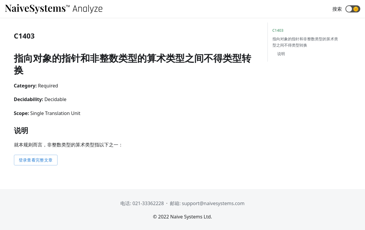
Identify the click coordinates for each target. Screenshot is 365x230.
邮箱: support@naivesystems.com (207, 203)
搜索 (337, 9)
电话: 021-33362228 (142, 203)
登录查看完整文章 (35, 160)
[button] (352, 8)
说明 (281, 53)
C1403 (277, 30)
